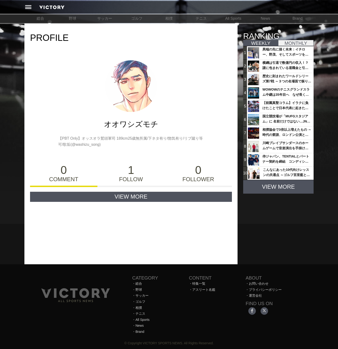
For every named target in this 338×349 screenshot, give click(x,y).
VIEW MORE (131, 196)
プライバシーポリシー (265, 289)
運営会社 (255, 295)
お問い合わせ (259, 283)
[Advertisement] (278, 226)
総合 (40, 18)
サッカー (104, 18)
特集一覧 (198, 283)
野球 (72, 18)
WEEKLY (260, 43)
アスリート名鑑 (203, 289)
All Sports (233, 18)
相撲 (169, 18)
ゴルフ (136, 18)
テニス (201, 18)
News (265, 18)
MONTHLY (295, 43)
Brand (297, 18)
